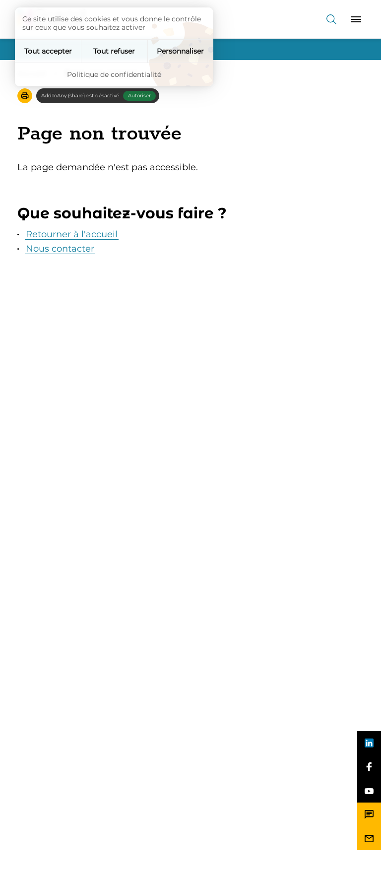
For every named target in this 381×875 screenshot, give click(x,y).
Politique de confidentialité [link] (114, 74)
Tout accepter (48, 51)
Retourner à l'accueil (72, 234)
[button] (24, 95)
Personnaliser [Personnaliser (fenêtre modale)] (180, 51)
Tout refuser (114, 51)
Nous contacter (60, 248)
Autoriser (139, 95)
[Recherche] (331, 19)
